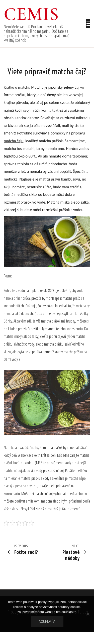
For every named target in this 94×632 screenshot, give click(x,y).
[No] (87, 613)
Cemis (31, 14)
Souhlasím (47, 621)
